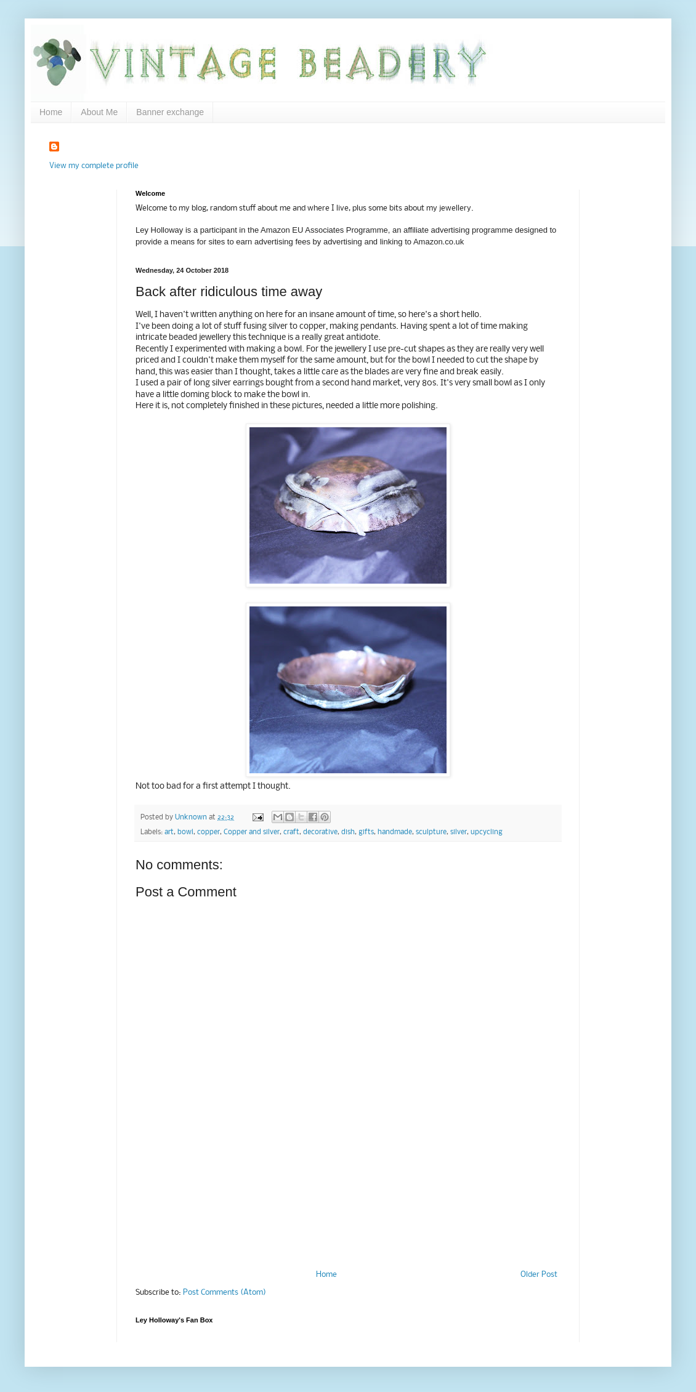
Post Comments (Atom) (224, 1293)
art (169, 832)
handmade (395, 832)
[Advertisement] (348, 1216)
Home (50, 112)
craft (291, 832)
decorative (320, 832)
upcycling (487, 832)
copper (208, 832)
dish (348, 832)
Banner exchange (170, 112)
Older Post (538, 1275)
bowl (185, 832)
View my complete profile (94, 166)
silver (458, 832)
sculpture (431, 832)
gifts (366, 832)
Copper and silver (252, 832)
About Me (99, 112)
